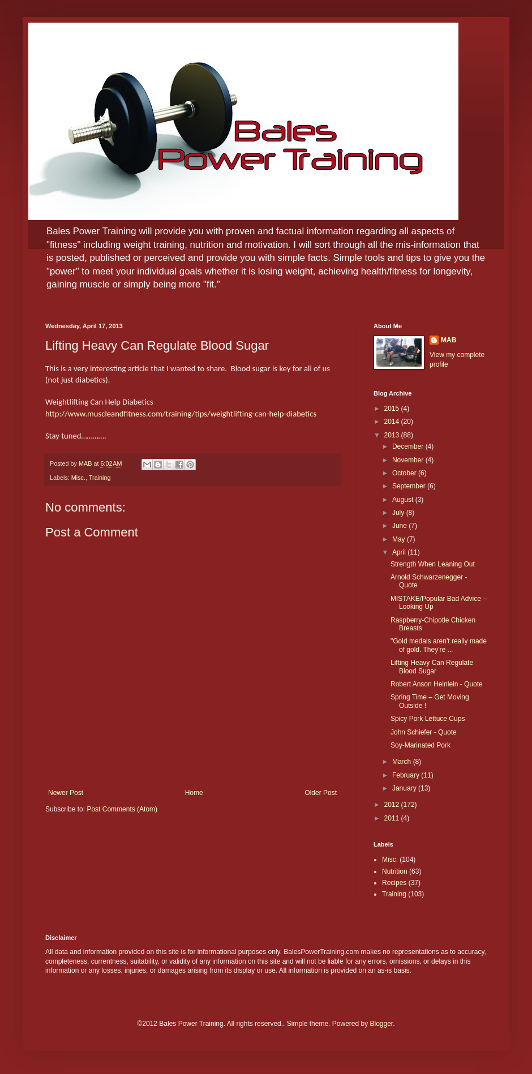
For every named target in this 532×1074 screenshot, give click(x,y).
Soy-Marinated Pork (421, 745)
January (405, 788)
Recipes (394, 883)
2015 (392, 409)
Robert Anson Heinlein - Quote (437, 684)
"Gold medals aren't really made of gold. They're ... (439, 645)
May (399, 539)
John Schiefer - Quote (424, 732)
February (406, 775)
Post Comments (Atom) (122, 809)
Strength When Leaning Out (433, 564)
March (402, 762)
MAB (448, 340)
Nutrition (394, 871)
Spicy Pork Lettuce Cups (428, 719)
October (405, 473)
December (409, 446)
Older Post (320, 793)
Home (194, 793)
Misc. (78, 477)
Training (100, 477)
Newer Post (65, 793)
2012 (392, 805)
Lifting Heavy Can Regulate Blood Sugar (432, 667)
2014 (392, 422)
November (409, 460)
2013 (392, 435)
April (399, 552)
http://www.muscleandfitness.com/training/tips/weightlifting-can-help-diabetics (180, 414)
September (409, 486)
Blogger (381, 1024)
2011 (392, 818)
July (399, 513)
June (400, 526)
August (403, 500)
